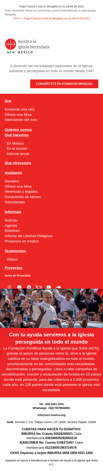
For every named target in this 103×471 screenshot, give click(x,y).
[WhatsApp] (9, 287)
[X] (39, 287)
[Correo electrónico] (19, 287)
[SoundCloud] (58, 287)
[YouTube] (49, 287)
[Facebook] (29, 287)
